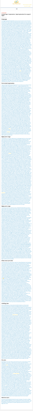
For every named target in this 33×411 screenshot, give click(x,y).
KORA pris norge (15, 314)
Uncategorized (3, 12)
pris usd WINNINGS (16, 373)
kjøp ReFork (3, 192)
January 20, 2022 (4, 17)
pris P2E (10, 153)
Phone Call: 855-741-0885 (27, 4)
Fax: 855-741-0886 (27, 6)
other (20, 70)
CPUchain (8, 131)
